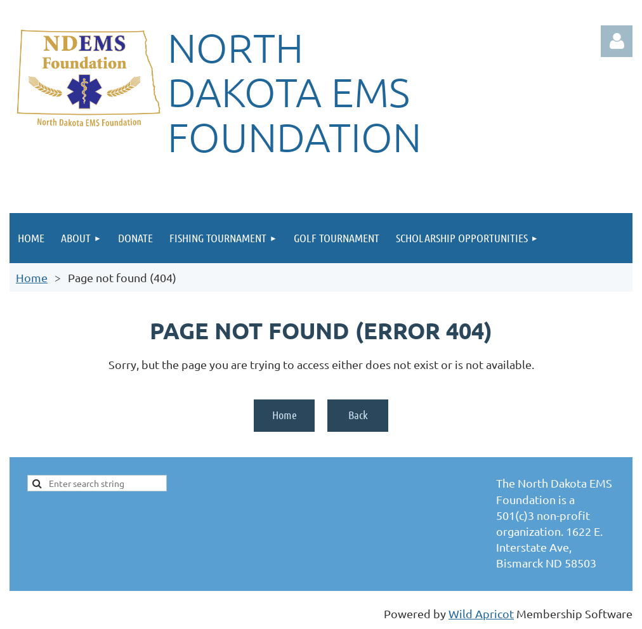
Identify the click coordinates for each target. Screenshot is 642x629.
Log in (616, 41)
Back (358, 415)
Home (32, 277)
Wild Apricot (481, 613)
